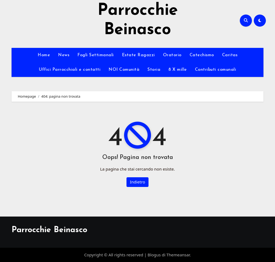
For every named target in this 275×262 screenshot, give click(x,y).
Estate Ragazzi (138, 55)
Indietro (137, 182)
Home (44, 55)
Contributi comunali (215, 70)
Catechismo (202, 55)
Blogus (154, 254)
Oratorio (172, 55)
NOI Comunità (123, 70)
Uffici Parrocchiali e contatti (69, 70)
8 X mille (177, 70)
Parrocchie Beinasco (49, 230)
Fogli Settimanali (95, 55)
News (63, 55)
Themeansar (178, 254)
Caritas (230, 55)
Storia (153, 70)
